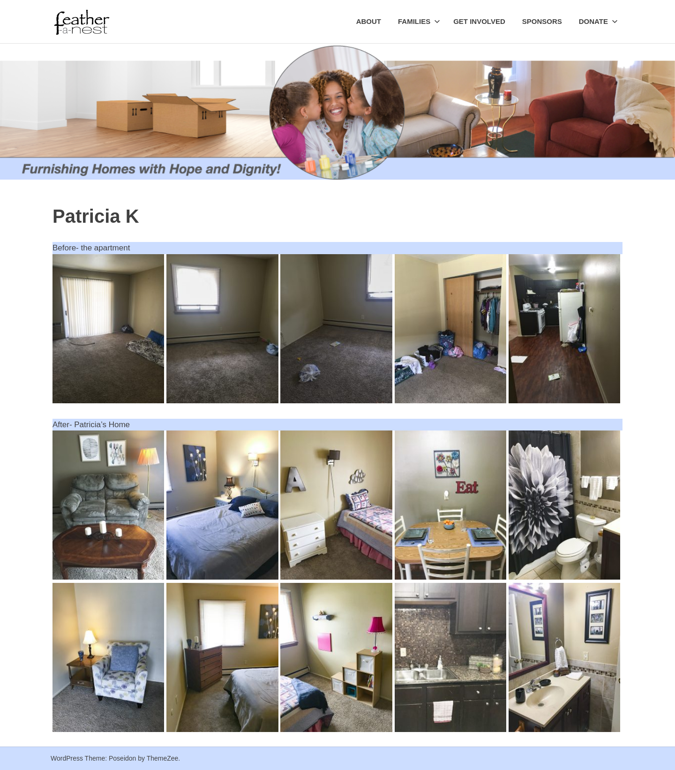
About (368, 21)
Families (419, 21)
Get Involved (479, 21)
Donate (598, 21)
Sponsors (542, 21)
